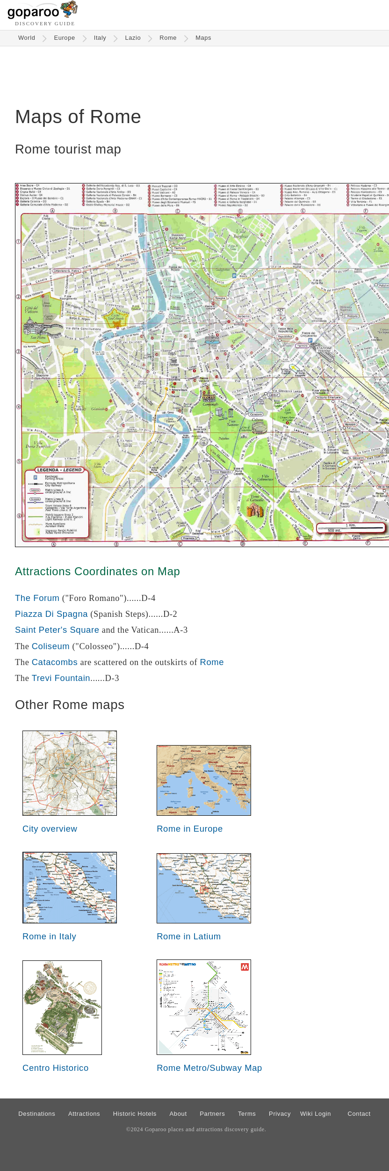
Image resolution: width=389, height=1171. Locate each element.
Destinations (36, 1113)
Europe (64, 37)
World (27, 37)
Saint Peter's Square (57, 630)
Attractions (84, 1113)
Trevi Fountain (61, 678)
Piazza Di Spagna (51, 614)
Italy (100, 37)
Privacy (280, 1113)
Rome (168, 37)
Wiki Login (315, 1113)
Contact (358, 1113)
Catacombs (55, 662)
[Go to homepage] (42, 17)
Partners (212, 1113)
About (178, 1113)
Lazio (133, 37)
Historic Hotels (135, 1113)
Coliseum (51, 646)
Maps (203, 37)
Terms (247, 1113)
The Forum (37, 598)
